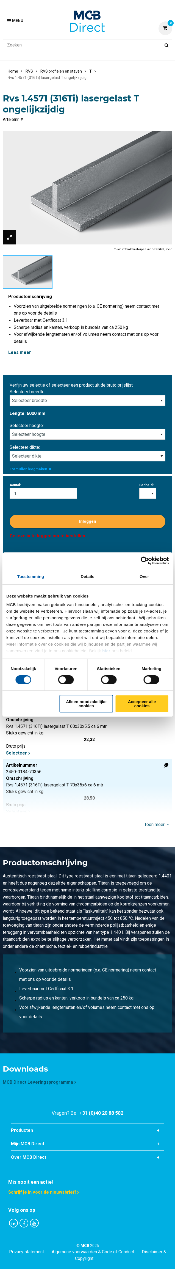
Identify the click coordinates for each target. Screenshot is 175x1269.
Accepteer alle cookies (142, 703)
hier (106, 650)
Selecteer (16, 753)
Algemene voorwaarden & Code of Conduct (93, 1251)
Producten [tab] (22, 1130)
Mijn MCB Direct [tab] (27, 1143)
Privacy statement (26, 1251)
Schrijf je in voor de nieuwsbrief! (42, 1192)
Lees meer (19, 352)
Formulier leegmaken (30, 469)
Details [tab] (88, 576)
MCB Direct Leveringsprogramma (38, 1082)
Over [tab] (144, 576)
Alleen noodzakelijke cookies (86, 703)
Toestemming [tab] (30, 576)
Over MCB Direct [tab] (28, 1157)
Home (13, 71)
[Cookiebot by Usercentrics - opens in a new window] (145, 560)
